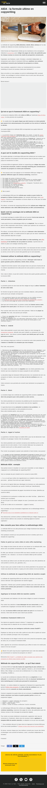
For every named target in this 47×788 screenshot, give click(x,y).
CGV (33, 784)
